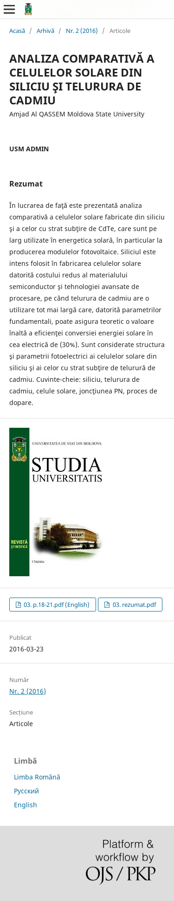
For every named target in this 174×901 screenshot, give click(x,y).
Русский (26, 790)
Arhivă (45, 30)
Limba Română (37, 776)
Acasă (17, 30)
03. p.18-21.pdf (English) (56, 604)
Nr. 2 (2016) (82, 30)
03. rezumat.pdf (133, 604)
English (25, 804)
